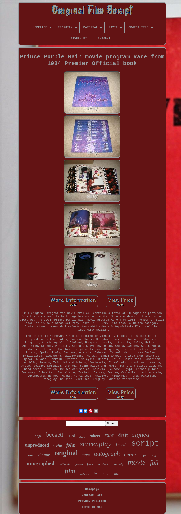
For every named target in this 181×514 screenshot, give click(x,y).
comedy (118, 464)
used (71, 436)
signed (140, 434)
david (82, 437)
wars (86, 455)
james (90, 464)
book (121, 444)
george (79, 464)
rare (109, 435)
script (145, 443)
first (96, 473)
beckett (54, 434)
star (30, 455)
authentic (64, 464)
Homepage (92, 489)
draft (123, 435)
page (38, 436)
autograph (107, 453)
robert (94, 436)
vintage (44, 454)
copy (143, 455)
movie (136, 462)
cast (116, 474)
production (84, 474)
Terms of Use (92, 507)
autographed (40, 463)
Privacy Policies (92, 501)
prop (106, 473)
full (154, 462)
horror (130, 454)
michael (103, 464)
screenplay (95, 444)
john (71, 445)
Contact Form (92, 495)
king (153, 455)
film (69, 471)
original (66, 453)
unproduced (37, 445)
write (57, 445)
